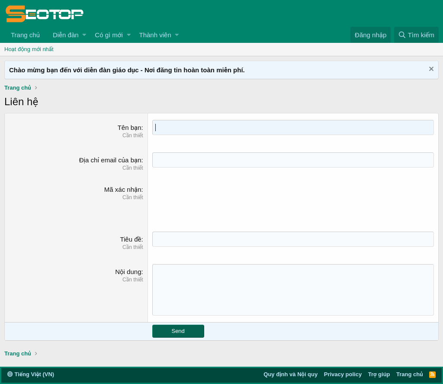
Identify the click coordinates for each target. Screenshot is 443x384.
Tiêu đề (130, 239)
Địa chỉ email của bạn (110, 160)
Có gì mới (108, 35)
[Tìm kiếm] (416, 35)
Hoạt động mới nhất (29, 49)
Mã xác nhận (122, 189)
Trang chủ (25, 35)
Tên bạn (129, 127)
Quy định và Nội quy (290, 374)
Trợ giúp (379, 374)
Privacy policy (343, 374)
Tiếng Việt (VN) (30, 374)
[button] (84, 35)
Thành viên (155, 35)
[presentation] (218, 202)
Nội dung (128, 271)
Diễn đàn (66, 35)
